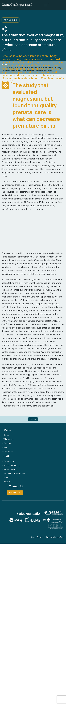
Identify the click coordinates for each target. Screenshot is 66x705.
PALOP (6, 481)
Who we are (8, 439)
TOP (33, 419)
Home (6, 435)
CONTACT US (14, 492)
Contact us (8, 451)
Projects (7, 443)
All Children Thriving (11, 465)
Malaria (6, 477)
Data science (9, 469)
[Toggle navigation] (45, 5)
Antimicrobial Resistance (14, 473)
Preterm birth (9, 461)
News (6, 447)
